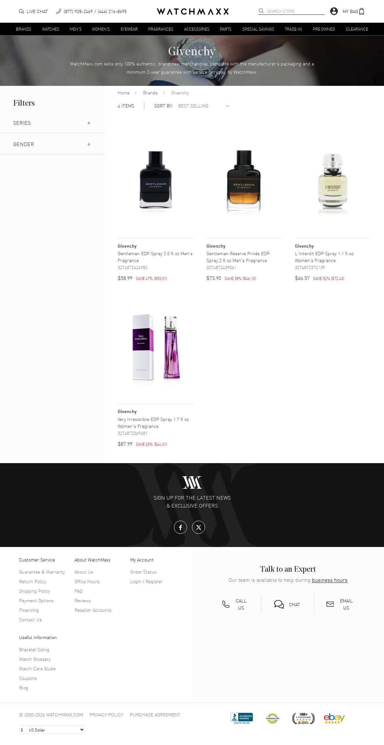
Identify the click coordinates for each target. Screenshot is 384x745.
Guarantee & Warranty (42, 571)
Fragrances (160, 29)
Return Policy (32, 581)
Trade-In (293, 29)
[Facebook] (180, 527)
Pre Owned (324, 29)
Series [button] (52, 122)
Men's (76, 29)
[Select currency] (52, 730)
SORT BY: (163, 105)
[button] (354, 11)
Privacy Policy (106, 714)
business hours (330, 580)
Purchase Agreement (155, 714)
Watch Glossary (35, 658)
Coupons (28, 678)
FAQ (79, 590)
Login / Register (146, 581)
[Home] (193, 11)
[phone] (91, 11)
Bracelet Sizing (34, 649)
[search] (261, 10)
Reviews (83, 600)
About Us (84, 571)
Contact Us (30, 619)
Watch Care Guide (37, 668)
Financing (29, 609)
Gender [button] (52, 144)
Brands (23, 29)
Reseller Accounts (93, 609)
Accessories (196, 29)
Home (124, 92)
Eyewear (129, 29)
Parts (225, 29)
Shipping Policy (34, 590)
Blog (23, 687)
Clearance (357, 29)
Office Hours (87, 581)
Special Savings (258, 29)
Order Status (143, 571)
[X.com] (198, 527)
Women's (101, 29)
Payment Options (36, 600)
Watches (50, 29)
